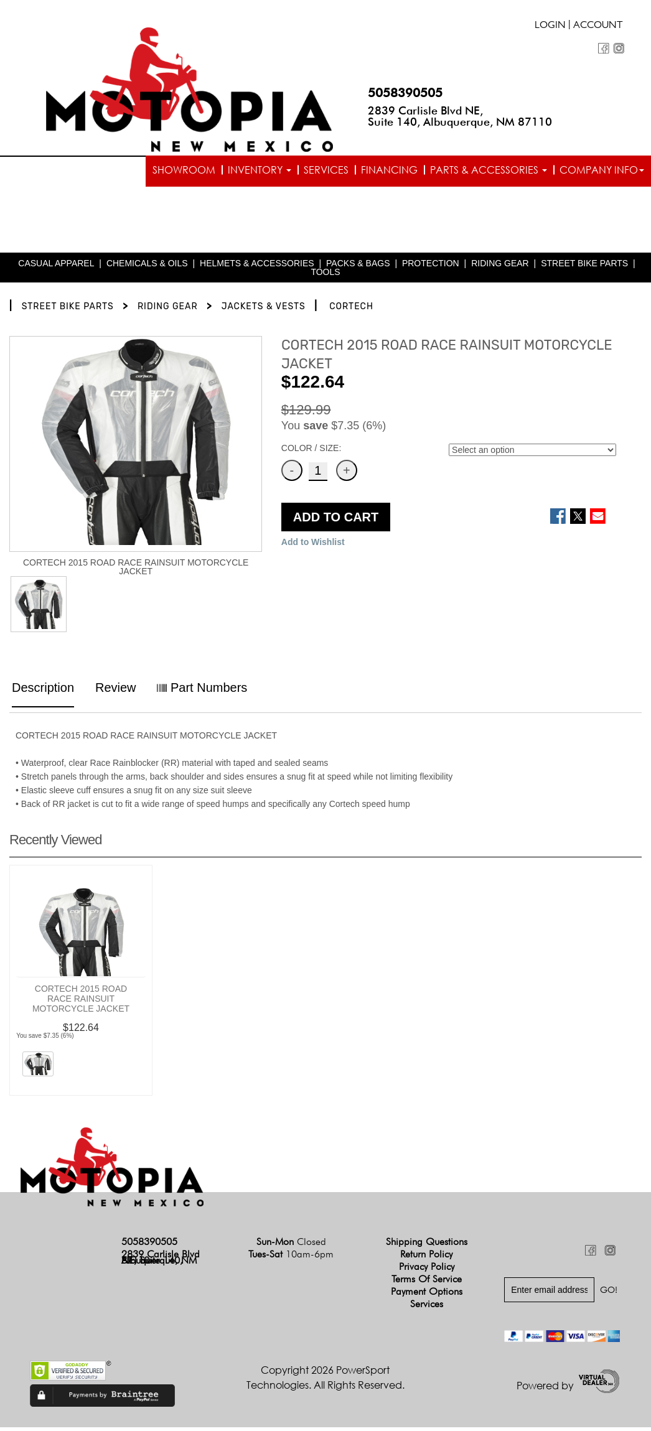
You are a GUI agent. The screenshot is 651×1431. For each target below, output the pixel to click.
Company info (602, 170)
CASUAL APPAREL (56, 267)
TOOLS (325, 276)
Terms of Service (426, 1282)
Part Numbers (202, 691)
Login (550, 26)
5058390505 (405, 92)
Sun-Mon (291, 1245)
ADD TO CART (335, 521)
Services (326, 170)
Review (115, 691)
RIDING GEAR (500, 267)
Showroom (183, 170)
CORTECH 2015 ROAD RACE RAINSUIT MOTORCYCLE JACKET (80, 1002)
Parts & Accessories (488, 170)
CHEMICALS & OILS (147, 267)
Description (43, 691)
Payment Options (426, 1294)
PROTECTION (430, 267)
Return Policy (426, 1257)
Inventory (259, 170)
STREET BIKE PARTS (584, 267)
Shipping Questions (426, 1245)
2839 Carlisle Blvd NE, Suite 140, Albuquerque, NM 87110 (460, 116)
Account (598, 26)
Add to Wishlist (313, 546)
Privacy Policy (426, 1269)
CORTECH (351, 310)
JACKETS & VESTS (264, 310)
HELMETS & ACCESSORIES (257, 267)
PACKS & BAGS (358, 267)
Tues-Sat (291, 1257)
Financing (389, 170)
